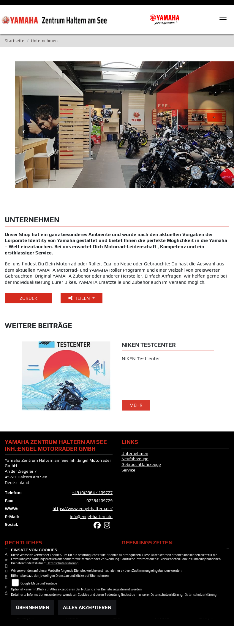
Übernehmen (32, 607)
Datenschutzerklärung (62, 563)
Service (128, 470)
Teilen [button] (79, 298)
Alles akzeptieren (87, 607)
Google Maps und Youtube (38, 583)
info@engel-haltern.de (91, 516)
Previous (24, 131)
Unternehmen (134, 453)
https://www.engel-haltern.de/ (83, 508)
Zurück (28, 298)
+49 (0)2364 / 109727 (92, 492)
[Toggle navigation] (223, 19)
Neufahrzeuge (134, 458)
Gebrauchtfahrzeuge (141, 464)
